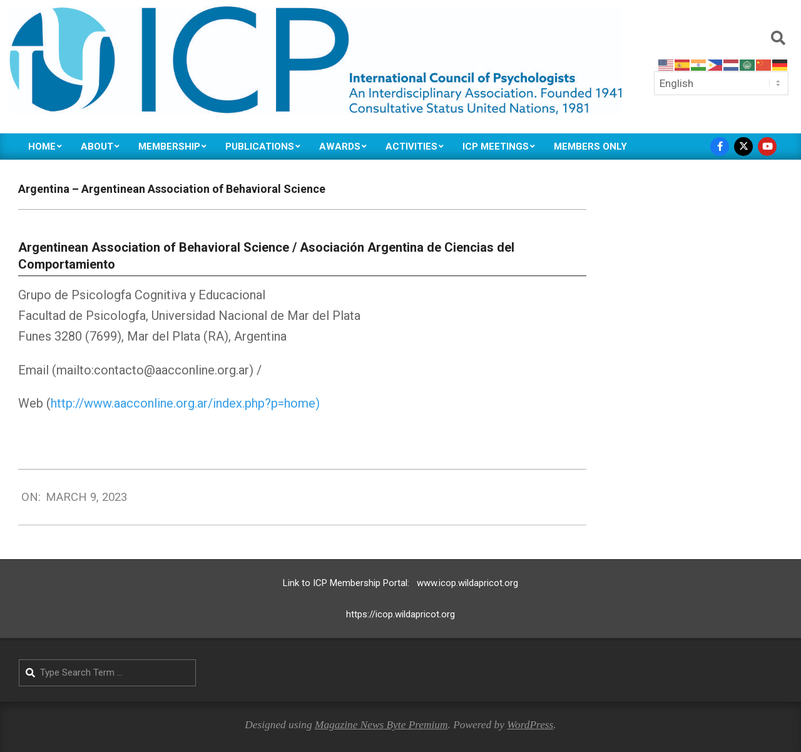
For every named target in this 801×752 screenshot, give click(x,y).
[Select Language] (721, 83)
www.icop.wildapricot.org (467, 583)
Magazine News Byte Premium (381, 725)
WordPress (530, 725)
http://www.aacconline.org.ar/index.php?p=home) (185, 403)
